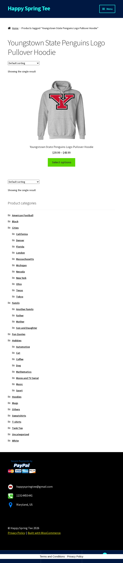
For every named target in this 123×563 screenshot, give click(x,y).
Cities (15, 227)
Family (16, 303)
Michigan (21, 265)
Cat (18, 353)
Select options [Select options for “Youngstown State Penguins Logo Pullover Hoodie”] (61, 162)
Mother (20, 321)
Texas (19, 290)
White (15, 440)
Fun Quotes (18, 334)
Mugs (15, 403)
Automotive (23, 346)
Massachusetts (25, 259)
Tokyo (19, 296)
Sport (19, 390)
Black (15, 221)
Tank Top (17, 428)
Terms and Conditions (52, 556)
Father (20, 315)
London (20, 252)
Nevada (20, 271)
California (22, 234)
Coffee (19, 359)
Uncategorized (20, 434)
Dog (18, 365)
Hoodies (16, 396)
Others (16, 409)
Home (15, 28)
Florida (20, 246)
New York (21, 278)
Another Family (25, 309)
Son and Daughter (26, 328)
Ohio (19, 284)
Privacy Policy (16, 533)
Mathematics (23, 371)
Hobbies (16, 340)
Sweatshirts (19, 415)
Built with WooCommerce (44, 533)
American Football (22, 215)
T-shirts (16, 421)
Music (19, 384)
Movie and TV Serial (27, 378)
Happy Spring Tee (29, 8)
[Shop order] (23, 63)
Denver (20, 240)
